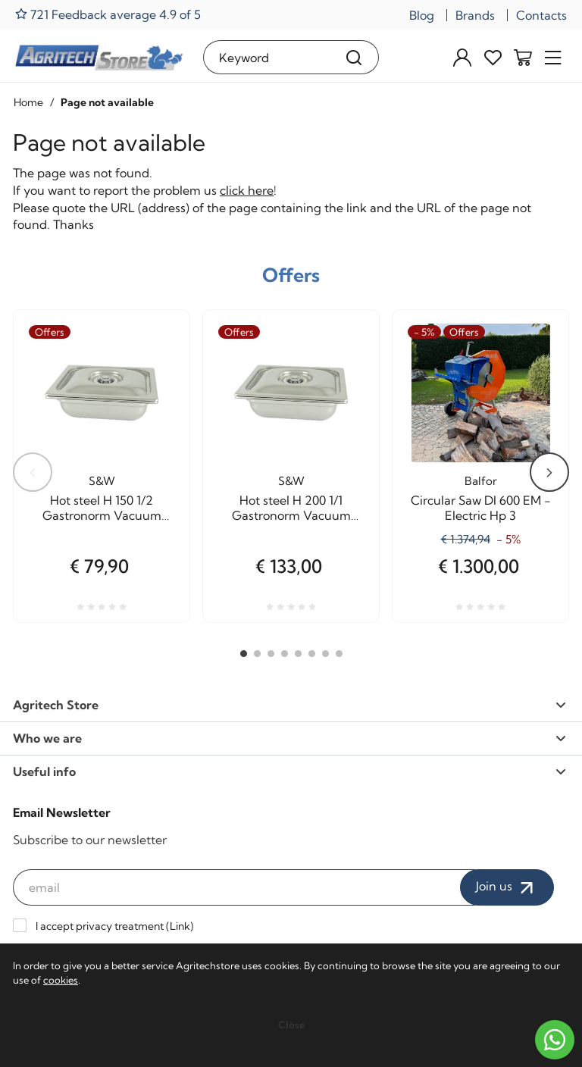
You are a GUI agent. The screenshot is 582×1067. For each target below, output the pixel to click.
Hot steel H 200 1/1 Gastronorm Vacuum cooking (291, 508)
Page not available (107, 102)
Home (28, 102)
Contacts (541, 15)
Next (549, 472)
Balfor (481, 481)
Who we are (289, 738)
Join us (507, 887)
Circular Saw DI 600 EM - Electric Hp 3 (481, 508)
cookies (60, 980)
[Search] (354, 57)
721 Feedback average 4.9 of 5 (108, 14)
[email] (244, 887)
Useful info (289, 771)
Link (180, 926)
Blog (421, 15)
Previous (32, 472)
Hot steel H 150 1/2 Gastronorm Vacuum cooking (101, 508)
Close (291, 1024)
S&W (102, 481)
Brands (475, 15)
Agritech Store (289, 704)
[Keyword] (266, 57)
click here (247, 190)
